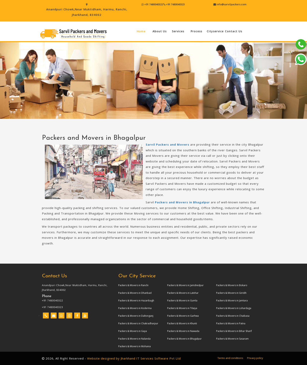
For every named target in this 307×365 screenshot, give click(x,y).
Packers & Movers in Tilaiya (182, 308)
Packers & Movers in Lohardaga (233, 308)
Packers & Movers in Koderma (135, 308)
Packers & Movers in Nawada (183, 331)
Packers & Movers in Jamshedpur (185, 285)
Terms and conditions (230, 358)
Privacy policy (255, 358)
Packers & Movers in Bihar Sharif (234, 331)
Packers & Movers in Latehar (183, 293)
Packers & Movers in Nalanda (134, 338)
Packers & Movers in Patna (230, 323)
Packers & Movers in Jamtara (232, 300)
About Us (160, 31)
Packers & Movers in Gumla (182, 300)
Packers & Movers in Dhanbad (135, 293)
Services (178, 31)
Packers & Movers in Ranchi (133, 285)
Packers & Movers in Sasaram (232, 338)
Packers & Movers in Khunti (182, 323)
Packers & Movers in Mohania (134, 346)
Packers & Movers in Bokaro (231, 285)
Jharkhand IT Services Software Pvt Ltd (151, 358)
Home (141, 31)
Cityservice (215, 31)
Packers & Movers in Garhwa (183, 315)
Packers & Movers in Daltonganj (135, 315)
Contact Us (233, 31)
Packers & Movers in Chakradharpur (138, 323)
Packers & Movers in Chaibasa (232, 315)
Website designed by (103, 358)
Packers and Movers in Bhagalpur (182, 202)
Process (196, 31)
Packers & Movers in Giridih (231, 293)
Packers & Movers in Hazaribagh (136, 300)
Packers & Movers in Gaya (132, 331)
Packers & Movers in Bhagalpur (184, 338)
